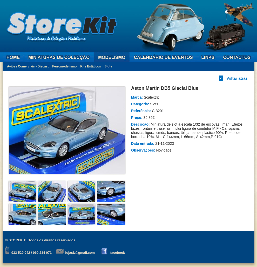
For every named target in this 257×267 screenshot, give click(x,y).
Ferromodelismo (64, 66)
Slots (108, 66)
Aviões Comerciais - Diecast (28, 66)
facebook (117, 253)
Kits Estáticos (90, 66)
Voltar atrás (237, 78)
